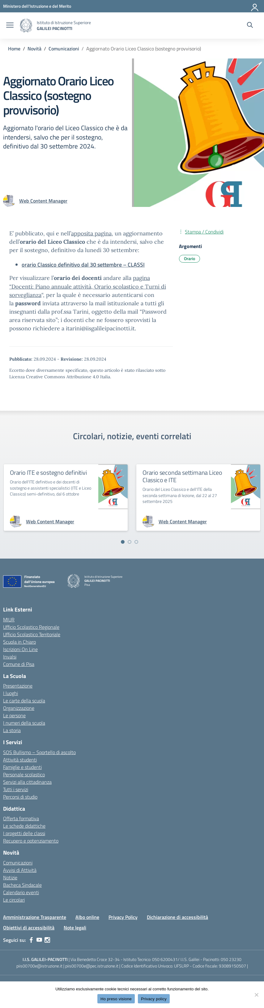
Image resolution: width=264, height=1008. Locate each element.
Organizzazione (18, 708)
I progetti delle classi (24, 833)
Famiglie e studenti (22, 767)
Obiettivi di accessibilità (28, 927)
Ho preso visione (116, 999)
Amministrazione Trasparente (34, 917)
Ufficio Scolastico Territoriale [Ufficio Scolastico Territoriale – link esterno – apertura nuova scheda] (31, 634)
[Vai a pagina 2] (129, 542)
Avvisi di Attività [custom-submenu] (19, 870)
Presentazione (17, 685)
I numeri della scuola (24, 723)
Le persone (14, 715)
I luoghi (10, 693)
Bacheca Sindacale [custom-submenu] (22, 885)
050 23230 (231, 959)
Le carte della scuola (24, 700)
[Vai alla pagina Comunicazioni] (64, 48)
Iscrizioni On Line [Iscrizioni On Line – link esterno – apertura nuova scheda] (20, 649)
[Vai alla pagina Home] (14, 48)
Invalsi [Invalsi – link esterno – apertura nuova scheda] (9, 656)
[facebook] (31, 940)
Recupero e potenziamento (30, 840)
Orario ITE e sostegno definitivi (48, 472)
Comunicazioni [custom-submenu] (17, 862)
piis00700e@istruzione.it (39, 966)
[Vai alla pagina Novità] (34, 48)
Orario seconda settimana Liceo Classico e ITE (182, 476)
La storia (12, 730)
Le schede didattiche (24, 826)
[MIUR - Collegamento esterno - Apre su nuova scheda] (37, 6)
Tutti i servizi (15, 789)
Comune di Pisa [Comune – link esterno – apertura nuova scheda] (18, 664)
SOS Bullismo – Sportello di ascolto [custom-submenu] (39, 752)
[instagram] (47, 940)
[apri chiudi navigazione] (10, 25)
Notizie (10, 877)
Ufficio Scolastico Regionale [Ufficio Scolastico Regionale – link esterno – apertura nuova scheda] (31, 627)
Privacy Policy (123, 917)
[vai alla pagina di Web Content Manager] (43, 200)
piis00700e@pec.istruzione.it (91, 966)
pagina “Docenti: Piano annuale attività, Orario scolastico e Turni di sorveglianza (87, 286)
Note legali (75, 927)
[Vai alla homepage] (26, 25)
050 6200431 (165, 959)
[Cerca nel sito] (250, 26)
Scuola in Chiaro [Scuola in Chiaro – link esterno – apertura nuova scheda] (19, 642)
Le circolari (14, 899)
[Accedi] (255, 6)
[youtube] (39, 940)
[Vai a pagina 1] (123, 542)
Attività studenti (20, 759)
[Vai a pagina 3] (136, 542)
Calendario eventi (21, 892)
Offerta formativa (21, 818)
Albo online (87, 917)
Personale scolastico (24, 774)
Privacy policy (154, 999)
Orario (189, 258)
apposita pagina (91, 233)
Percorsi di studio (20, 796)
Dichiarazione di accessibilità (177, 917)
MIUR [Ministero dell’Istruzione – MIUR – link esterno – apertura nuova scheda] (9, 619)
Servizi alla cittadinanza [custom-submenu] (27, 782)
